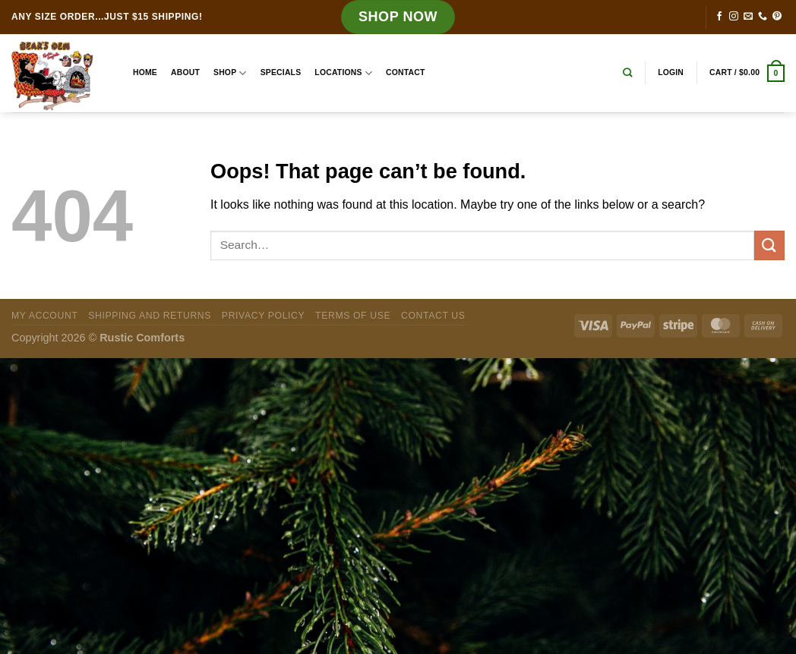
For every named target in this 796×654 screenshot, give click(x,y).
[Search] (627, 73)
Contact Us (433, 315)
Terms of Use (352, 315)
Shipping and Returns (149, 315)
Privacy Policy (263, 315)
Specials (281, 72)
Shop (230, 73)
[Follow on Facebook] (719, 16)
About (185, 72)
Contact (405, 72)
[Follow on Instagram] (733, 16)
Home (145, 72)
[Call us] (762, 16)
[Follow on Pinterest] (777, 16)
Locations (343, 73)
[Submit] (769, 245)
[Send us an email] (748, 16)
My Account (44, 315)
